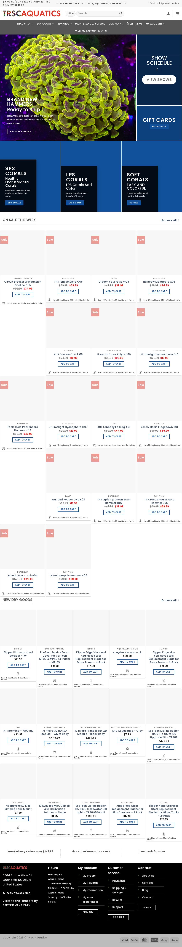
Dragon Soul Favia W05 (114, 281)
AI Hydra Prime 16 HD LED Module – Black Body (91, 732)
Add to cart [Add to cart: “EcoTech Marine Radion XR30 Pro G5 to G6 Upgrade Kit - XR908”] (164, 747)
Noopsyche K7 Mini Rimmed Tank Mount (18, 807)
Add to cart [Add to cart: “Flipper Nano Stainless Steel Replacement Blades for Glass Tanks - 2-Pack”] (164, 825)
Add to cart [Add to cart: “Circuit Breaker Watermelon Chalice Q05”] (23, 294)
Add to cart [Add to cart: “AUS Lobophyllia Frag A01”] (114, 436)
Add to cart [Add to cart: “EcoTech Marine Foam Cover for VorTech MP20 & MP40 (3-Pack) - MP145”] (54, 671)
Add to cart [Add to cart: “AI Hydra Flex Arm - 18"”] (127, 661)
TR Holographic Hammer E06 (68, 575)
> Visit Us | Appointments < (163, 3)
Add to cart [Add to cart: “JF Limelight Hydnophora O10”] (159, 363)
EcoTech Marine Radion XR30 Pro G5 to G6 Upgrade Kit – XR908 (163, 734)
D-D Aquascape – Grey (127, 731)
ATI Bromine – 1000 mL (18, 731)
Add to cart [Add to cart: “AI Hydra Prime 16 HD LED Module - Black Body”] (91, 743)
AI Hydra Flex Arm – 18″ (127, 652)
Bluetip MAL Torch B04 (23, 575)
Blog (145, 890)
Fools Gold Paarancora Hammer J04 (22, 428)
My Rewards (90, 883)
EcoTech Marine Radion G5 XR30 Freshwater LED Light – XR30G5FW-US (91, 809)
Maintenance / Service (90, 23)
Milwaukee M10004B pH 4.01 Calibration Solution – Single (54, 809)
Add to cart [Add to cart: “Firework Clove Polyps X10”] (114, 363)
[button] (168, 13)
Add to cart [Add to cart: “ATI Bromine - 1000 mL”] (18, 740)
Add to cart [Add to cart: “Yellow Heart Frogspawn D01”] (159, 436)
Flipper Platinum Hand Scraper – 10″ (18, 654)
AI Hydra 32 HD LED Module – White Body (55, 732)
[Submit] (121, 14)
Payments (118, 881)
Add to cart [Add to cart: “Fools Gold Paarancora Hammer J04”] (23, 439)
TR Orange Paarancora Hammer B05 (159, 501)
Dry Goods (45, 24)
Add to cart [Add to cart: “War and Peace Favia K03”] (68, 509)
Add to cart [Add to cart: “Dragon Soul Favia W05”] (114, 291)
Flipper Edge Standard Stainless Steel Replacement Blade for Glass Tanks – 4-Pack (91, 657)
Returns (117, 899)
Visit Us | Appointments (91, 30)
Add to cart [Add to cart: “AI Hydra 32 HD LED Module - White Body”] (54, 743)
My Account (155, 24)
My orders (89, 875)
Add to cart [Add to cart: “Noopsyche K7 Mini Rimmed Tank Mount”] (18, 818)
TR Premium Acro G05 (68, 281)
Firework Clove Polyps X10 (114, 354)
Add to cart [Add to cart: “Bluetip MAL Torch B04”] (23, 584)
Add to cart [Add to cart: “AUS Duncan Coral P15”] (68, 363)
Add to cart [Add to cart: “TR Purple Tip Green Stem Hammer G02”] (114, 512)
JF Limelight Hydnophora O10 (159, 354)
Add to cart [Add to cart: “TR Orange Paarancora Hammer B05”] (159, 512)
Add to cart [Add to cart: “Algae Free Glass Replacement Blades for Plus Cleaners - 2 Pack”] (127, 822)
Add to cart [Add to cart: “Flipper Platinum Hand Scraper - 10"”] (18, 665)
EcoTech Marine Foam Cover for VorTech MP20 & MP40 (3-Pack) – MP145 (54, 657)
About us (148, 875)
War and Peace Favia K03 (68, 499)
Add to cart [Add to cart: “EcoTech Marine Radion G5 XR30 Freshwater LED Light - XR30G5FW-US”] (91, 822)
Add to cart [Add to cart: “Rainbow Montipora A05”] (159, 291)
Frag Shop (25, 24)
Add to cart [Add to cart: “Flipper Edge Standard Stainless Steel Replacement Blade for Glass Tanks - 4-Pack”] (91, 671)
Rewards (64, 24)
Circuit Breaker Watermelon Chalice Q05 (22, 283)
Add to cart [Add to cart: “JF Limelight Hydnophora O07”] (68, 436)
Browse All (170, 220)
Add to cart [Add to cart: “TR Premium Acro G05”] (68, 291)
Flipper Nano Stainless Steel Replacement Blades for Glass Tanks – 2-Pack (164, 811)
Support (117, 907)
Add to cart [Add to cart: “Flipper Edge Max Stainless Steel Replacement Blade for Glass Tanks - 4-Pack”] (164, 671)
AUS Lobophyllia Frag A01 (113, 427)
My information (92, 890)
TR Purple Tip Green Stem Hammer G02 (113, 501)
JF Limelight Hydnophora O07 (68, 427)
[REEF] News (135, 23)
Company (116, 24)
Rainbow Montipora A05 (159, 281)
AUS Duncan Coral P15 (68, 354)
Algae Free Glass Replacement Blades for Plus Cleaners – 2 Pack (127, 809)
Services (147, 883)
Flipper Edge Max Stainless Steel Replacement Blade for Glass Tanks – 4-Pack (164, 657)
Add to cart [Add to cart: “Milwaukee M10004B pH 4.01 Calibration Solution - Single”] (54, 822)
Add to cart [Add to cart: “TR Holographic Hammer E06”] (68, 584)
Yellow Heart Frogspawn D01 (159, 427)
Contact (148, 897)
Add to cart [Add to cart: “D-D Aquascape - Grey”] (127, 740)
